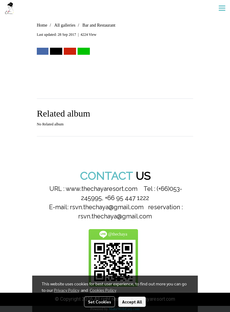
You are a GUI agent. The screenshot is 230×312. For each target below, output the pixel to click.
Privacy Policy (66, 290)
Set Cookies (99, 301)
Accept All (132, 301)
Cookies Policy (103, 290)
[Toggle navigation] (222, 8)
